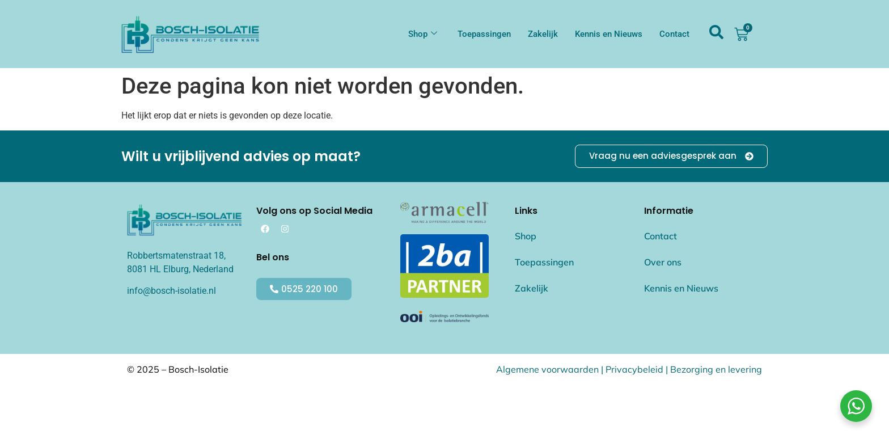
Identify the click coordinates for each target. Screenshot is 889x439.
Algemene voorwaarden (547, 369)
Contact (674, 34)
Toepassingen (484, 34)
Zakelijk (543, 34)
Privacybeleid (634, 369)
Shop (422, 34)
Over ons (662, 262)
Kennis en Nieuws (608, 34)
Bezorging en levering (716, 369)
